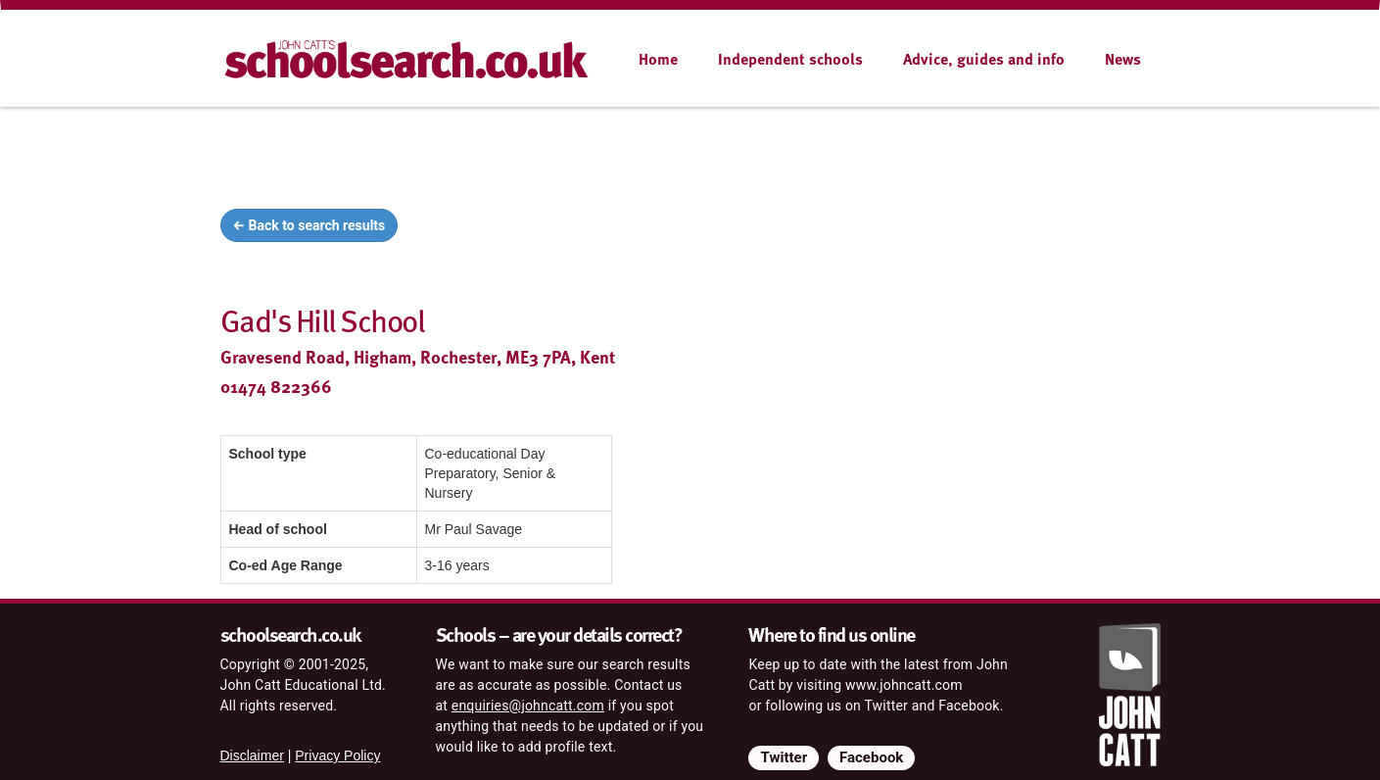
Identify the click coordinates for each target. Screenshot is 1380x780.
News (1123, 59)
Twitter (783, 757)
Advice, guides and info (984, 59)
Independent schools (790, 59)
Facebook (871, 757)
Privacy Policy (337, 755)
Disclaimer (252, 755)
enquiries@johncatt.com (528, 705)
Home (658, 59)
